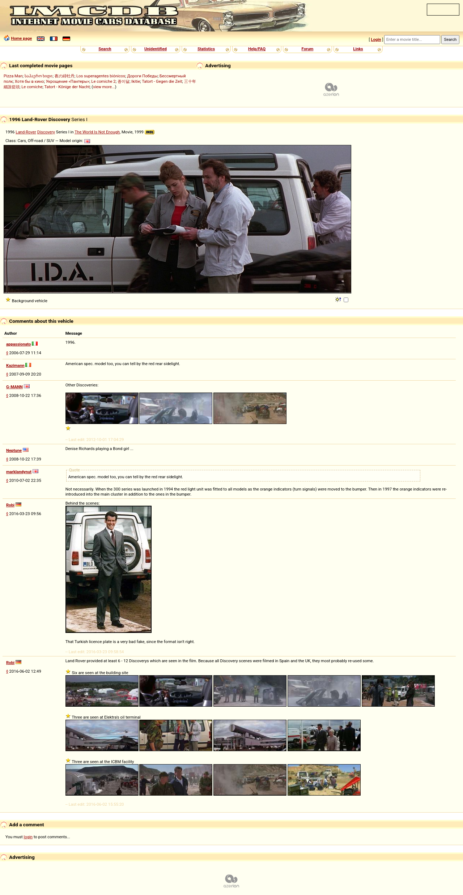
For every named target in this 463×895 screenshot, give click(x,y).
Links (358, 48)
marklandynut (18, 471)
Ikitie (135, 81)
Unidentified (155, 48)
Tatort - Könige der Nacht (67, 86)
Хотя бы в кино (29, 81)
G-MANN (14, 386)
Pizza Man (13, 75)
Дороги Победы (142, 75)
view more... (104, 86)
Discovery (46, 131)
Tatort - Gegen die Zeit (162, 81)
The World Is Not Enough (97, 131)
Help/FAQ (257, 48)
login (28, 836)
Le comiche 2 (103, 81)
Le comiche (31, 86)
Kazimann (15, 365)
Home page (21, 38)
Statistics (206, 48)
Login (376, 39)
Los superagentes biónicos (100, 75)
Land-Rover (26, 131)
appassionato (18, 344)
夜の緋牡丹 (65, 75)
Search (104, 48)
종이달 (123, 81)
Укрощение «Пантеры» (67, 81)
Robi (10, 505)
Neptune (14, 450)
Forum (308, 48)
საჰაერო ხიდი (39, 75)
